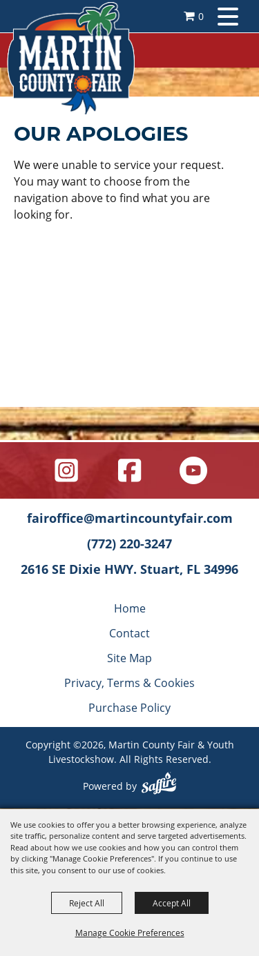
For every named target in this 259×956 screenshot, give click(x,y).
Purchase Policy (129, 707)
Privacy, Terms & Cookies (129, 682)
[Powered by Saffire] (159, 785)
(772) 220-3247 (129, 543)
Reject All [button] (86, 902)
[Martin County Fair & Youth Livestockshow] (71, 58)
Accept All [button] (172, 902)
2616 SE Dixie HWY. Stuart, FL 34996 (129, 569)
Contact (129, 633)
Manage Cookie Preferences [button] (129, 932)
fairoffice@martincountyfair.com (130, 518)
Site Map (129, 657)
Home (130, 608)
